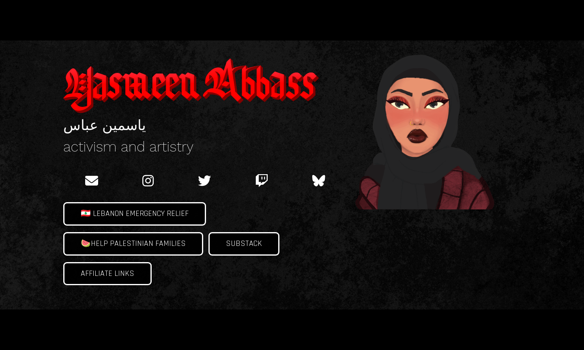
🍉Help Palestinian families (133, 244)
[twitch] (261, 180)
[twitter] (204, 180)
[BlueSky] (318, 180)
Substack (244, 244)
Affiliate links (107, 274)
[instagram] (148, 180)
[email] (92, 180)
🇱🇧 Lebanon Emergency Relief (135, 214)
